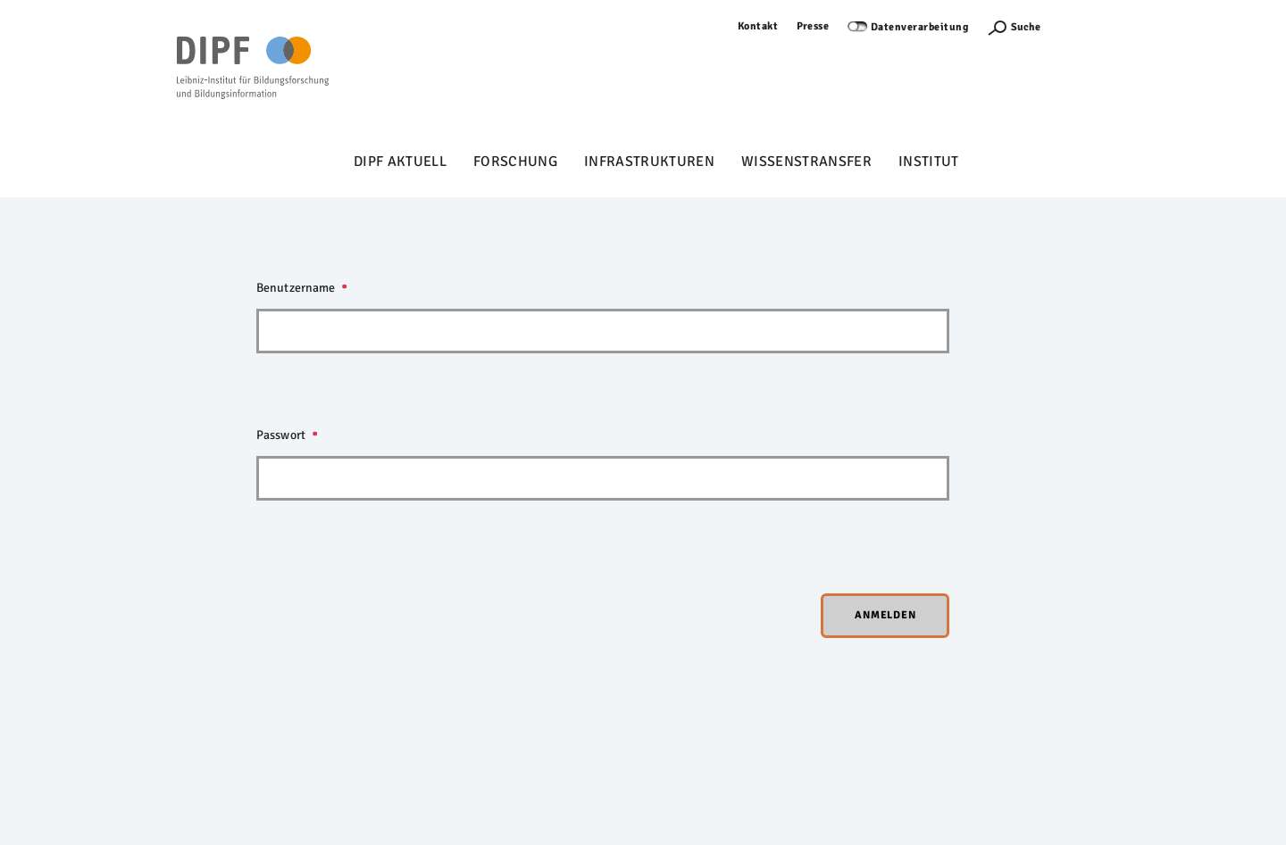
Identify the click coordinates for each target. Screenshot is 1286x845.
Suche (1025, 27)
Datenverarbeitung (920, 27)
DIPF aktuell (400, 161)
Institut (928, 161)
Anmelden (1084, 26)
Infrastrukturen (649, 161)
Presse (813, 26)
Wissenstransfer (806, 161)
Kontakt (758, 26)
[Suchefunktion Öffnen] (1013, 27)
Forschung (515, 161)
